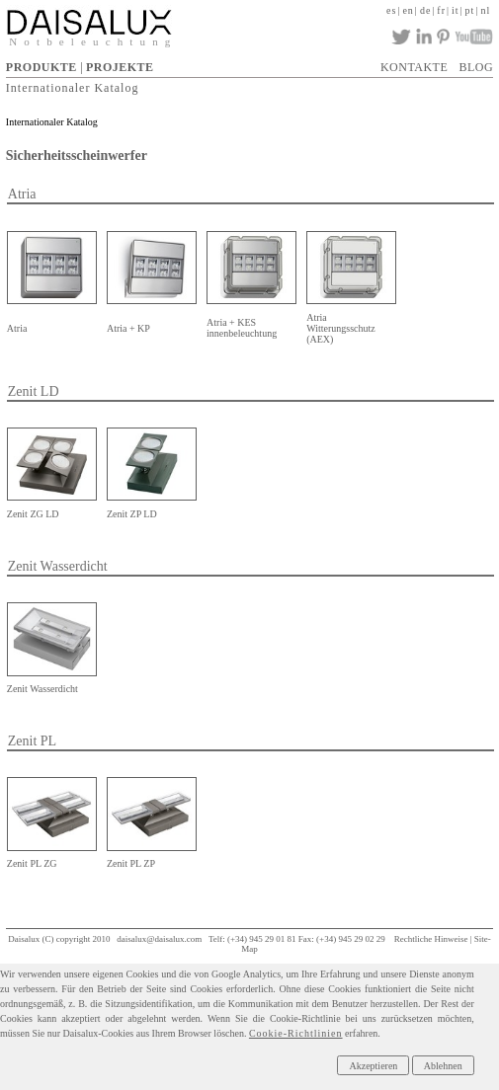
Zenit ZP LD (132, 513)
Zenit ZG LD (33, 513)
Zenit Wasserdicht (42, 688)
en (407, 10)
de (425, 10)
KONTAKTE (414, 67)
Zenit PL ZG (32, 863)
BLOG (476, 67)
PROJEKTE (120, 67)
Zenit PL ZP (131, 863)
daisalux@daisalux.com (159, 939)
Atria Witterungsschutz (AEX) (340, 328)
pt (470, 10)
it (455, 10)
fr (441, 10)
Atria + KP (128, 328)
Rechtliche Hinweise (431, 939)
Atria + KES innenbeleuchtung (242, 328)
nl (485, 10)
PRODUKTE (41, 67)
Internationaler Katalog (72, 87)
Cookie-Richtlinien (296, 1033)
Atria (17, 328)
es (391, 10)
